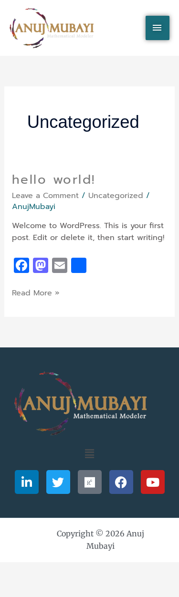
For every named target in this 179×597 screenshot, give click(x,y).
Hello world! (53, 179)
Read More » (36, 293)
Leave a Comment (45, 195)
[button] (89, 454)
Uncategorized (115, 195)
